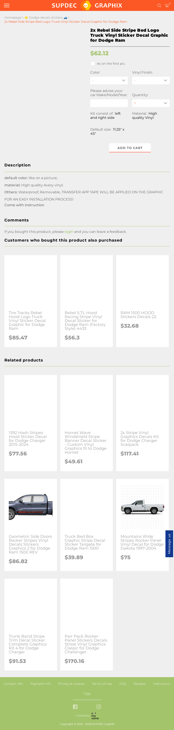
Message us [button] (169, 544)
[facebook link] (75, 707)
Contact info (13, 684)
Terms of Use (102, 684)
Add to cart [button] (130, 148)
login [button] (69, 232)
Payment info (40, 684)
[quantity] (151, 103)
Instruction (161, 684)
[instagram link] (98, 707)
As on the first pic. (108, 63)
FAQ (122, 684)
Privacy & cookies (71, 684)
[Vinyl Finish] (151, 80)
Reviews (140, 684)
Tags (87, 693)
